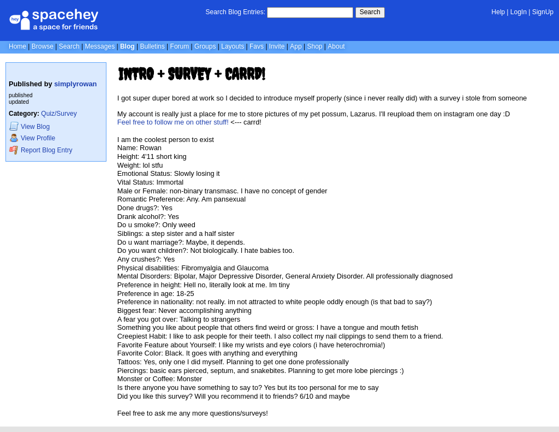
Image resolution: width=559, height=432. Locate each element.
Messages (100, 46)
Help (498, 12)
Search (370, 12)
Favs (256, 46)
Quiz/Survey (58, 113)
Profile (32, 138)
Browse (42, 46)
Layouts (232, 46)
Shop (314, 46)
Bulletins (152, 46)
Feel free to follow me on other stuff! (173, 122)
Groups (205, 46)
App (295, 46)
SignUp (543, 12)
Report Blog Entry (40, 150)
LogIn (518, 12)
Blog (127, 46)
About (336, 46)
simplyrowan (75, 84)
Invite (277, 46)
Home (17, 46)
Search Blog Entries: (235, 12)
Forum (179, 46)
